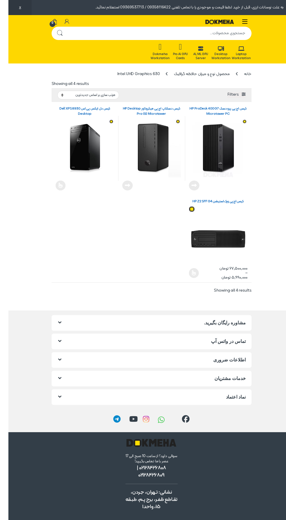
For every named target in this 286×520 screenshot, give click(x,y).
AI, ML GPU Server (192, 53)
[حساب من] (58, 22)
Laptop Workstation (232, 53)
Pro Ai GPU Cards (172, 52)
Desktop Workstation (212, 53)
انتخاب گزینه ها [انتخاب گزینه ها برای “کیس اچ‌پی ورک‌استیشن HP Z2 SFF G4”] (186, 273)
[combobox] (151, 33)
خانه (239, 74)
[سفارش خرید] (80, 95)
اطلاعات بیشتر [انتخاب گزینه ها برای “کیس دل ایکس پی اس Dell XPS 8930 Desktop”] (52, 185)
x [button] (12, 7)
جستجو (51, 33)
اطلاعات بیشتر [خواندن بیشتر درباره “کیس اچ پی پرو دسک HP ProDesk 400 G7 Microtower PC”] (186, 185)
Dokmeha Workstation (151, 52)
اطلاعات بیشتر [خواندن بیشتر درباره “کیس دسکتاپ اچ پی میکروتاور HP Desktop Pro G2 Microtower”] (119, 185)
